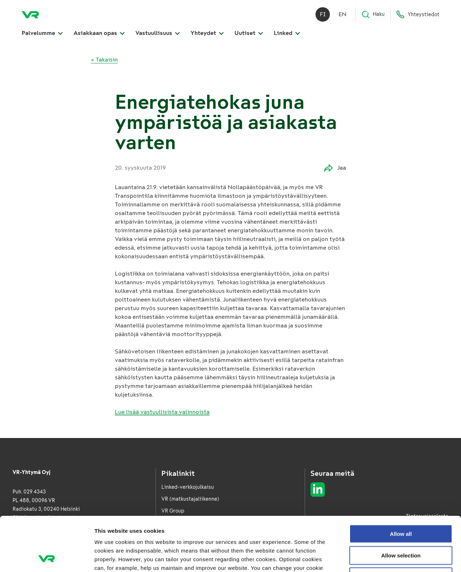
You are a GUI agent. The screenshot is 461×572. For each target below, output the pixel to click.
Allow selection (400, 504)
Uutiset (248, 33)
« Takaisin (104, 59)
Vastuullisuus (157, 33)
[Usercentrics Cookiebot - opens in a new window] (46, 558)
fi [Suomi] (323, 14)
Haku (373, 14)
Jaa (335, 168)
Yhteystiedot (417, 14)
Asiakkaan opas (99, 33)
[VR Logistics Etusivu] (30, 14)
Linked (287, 33)
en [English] (342, 14)
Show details (378, 558)
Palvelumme (42, 33)
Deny (401, 526)
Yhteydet (207, 33)
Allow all (401, 483)
